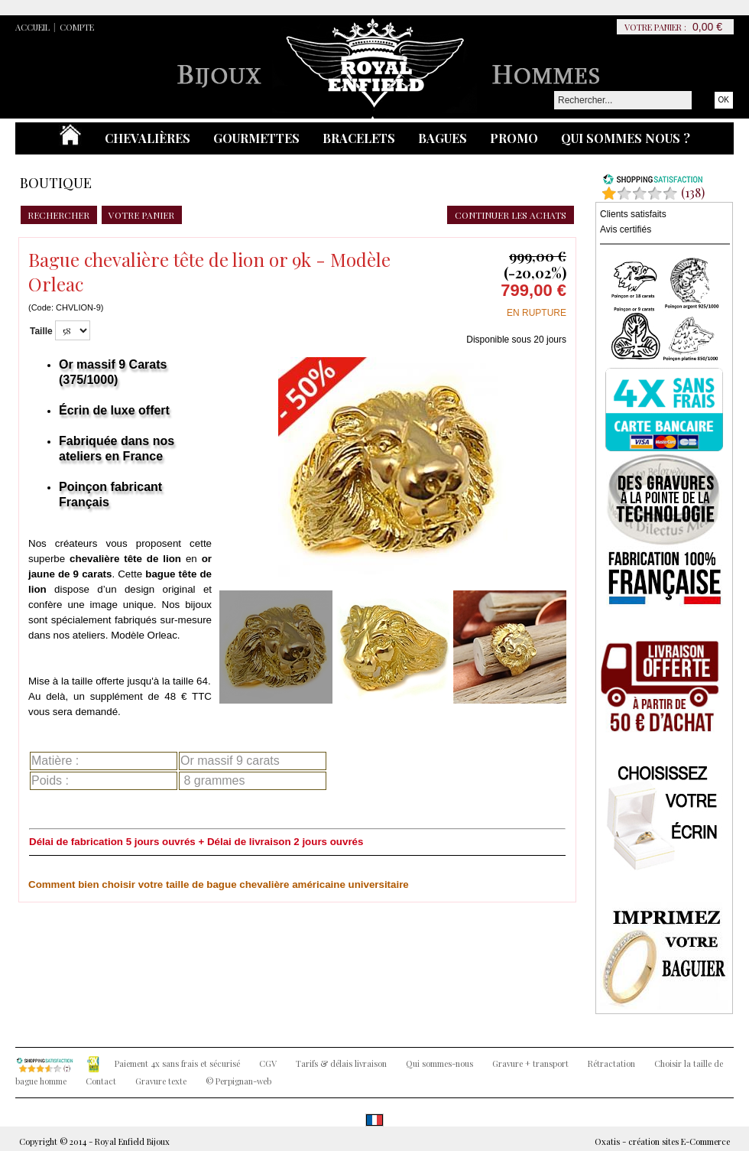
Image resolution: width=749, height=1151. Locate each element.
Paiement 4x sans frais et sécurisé (177, 1063)
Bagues (442, 138)
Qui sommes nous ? (625, 138)
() (693, 192)
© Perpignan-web (238, 1081)
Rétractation (611, 1063)
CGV (268, 1063)
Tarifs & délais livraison (341, 1063)
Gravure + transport (530, 1063)
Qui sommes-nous (439, 1063)
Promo (514, 138)
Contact (101, 1081)
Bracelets (359, 138)
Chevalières (147, 138)
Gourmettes (256, 138)
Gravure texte (160, 1081)
